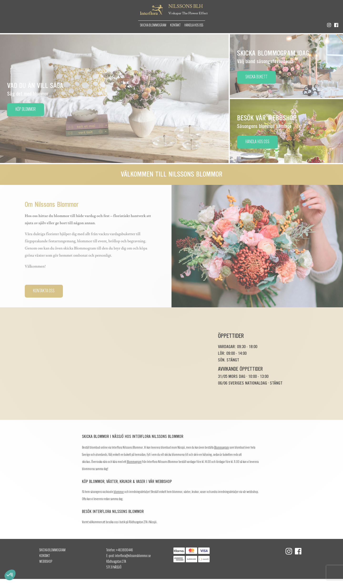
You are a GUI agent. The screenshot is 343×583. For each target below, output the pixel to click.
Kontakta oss (44, 291)
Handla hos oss (193, 25)
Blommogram (221, 448)
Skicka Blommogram (153, 25)
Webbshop (45, 562)
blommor (119, 492)
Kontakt (175, 25)
